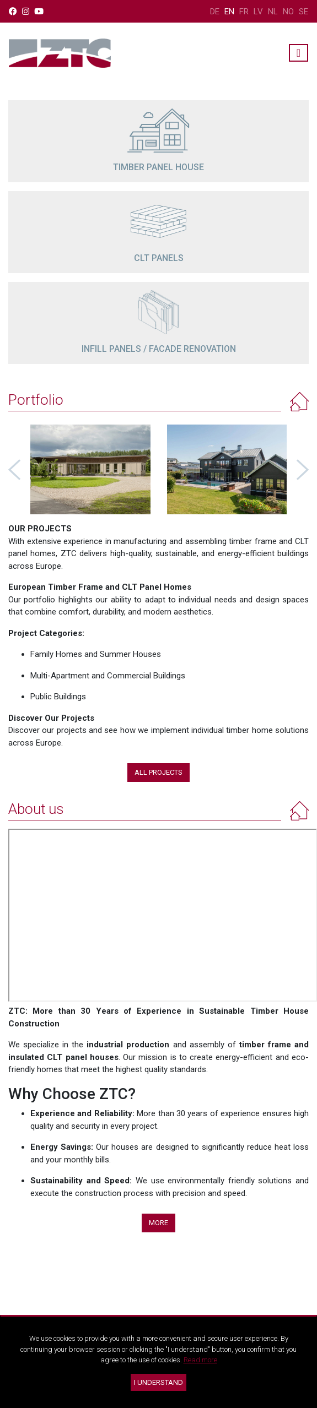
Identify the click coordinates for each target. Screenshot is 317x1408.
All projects (158, 772)
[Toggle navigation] (298, 53)
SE (303, 12)
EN (229, 12)
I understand (158, 1382)
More (158, 1223)
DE (214, 12)
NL (273, 12)
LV (258, 12)
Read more (200, 1360)
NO (288, 12)
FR (244, 12)
